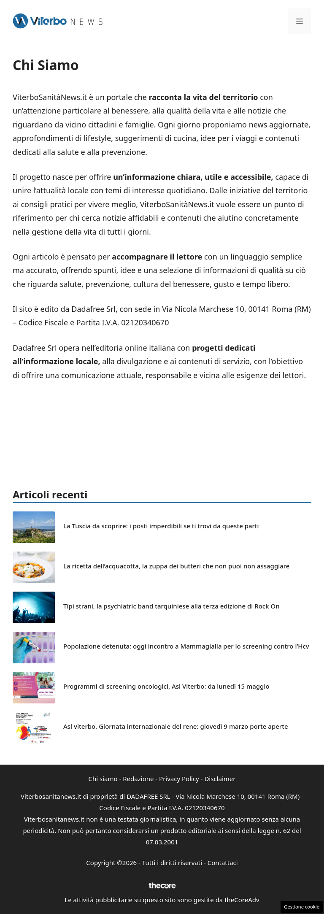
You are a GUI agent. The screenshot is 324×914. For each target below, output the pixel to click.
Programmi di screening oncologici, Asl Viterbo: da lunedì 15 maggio (166, 686)
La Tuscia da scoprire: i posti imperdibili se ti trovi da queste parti (161, 526)
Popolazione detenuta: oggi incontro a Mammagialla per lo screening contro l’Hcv (186, 646)
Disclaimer (219, 778)
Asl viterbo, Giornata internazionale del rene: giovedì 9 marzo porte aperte (175, 726)
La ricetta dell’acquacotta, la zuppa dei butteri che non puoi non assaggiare (176, 566)
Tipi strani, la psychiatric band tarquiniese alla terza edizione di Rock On (171, 606)
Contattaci (223, 862)
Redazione (138, 778)
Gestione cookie (301, 906)
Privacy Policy (179, 778)
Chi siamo (103, 778)
